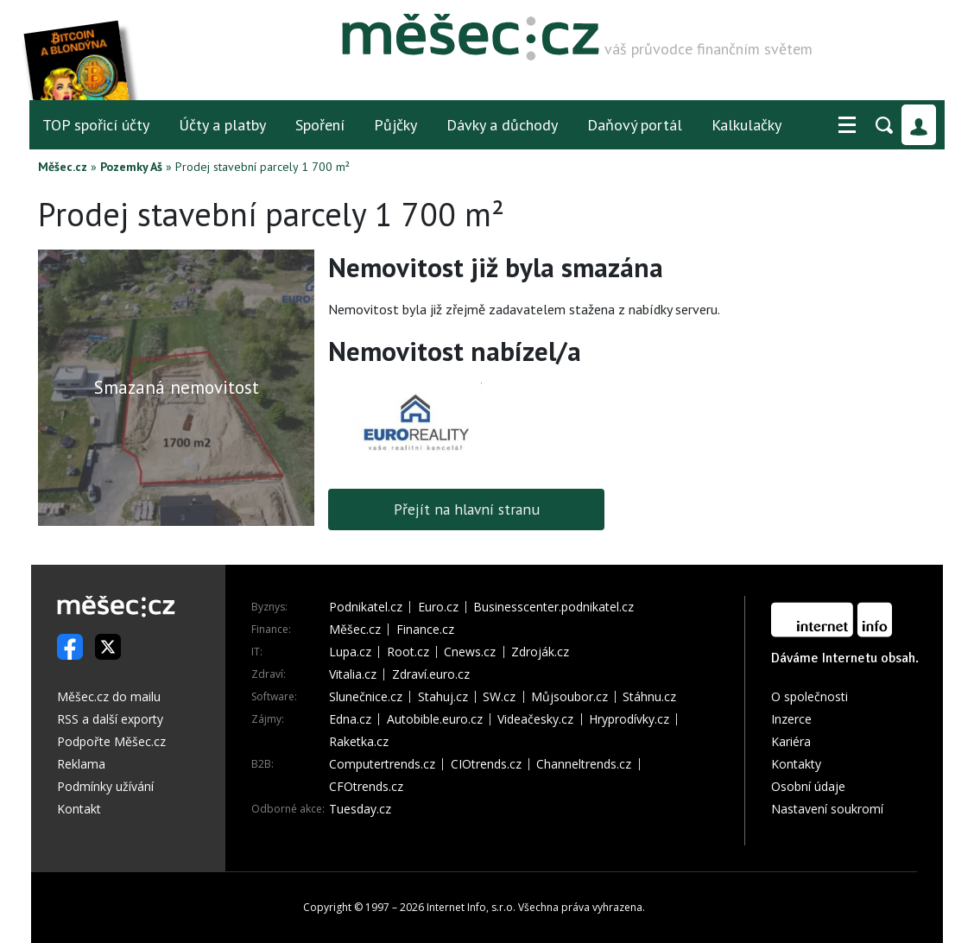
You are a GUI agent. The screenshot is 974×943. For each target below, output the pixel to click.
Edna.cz (350, 719)
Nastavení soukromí (827, 809)
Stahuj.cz (443, 697)
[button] (847, 125)
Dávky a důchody (502, 125)
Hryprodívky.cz (629, 719)
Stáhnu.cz (649, 697)
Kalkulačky (746, 125)
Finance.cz (425, 629)
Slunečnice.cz (365, 697)
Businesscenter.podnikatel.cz (553, 607)
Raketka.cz (359, 742)
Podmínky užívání (105, 786)
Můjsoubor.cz (569, 697)
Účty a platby (222, 125)
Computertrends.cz (382, 764)
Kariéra (791, 741)
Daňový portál (634, 125)
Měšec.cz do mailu (109, 696)
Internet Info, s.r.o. (471, 907)
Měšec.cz (62, 166)
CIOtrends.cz (486, 764)
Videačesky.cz (535, 719)
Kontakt (79, 809)
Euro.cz (438, 607)
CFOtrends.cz (366, 787)
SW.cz (499, 697)
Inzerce (791, 719)
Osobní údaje (808, 786)
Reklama (81, 764)
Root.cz (408, 652)
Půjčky (395, 125)
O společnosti (809, 696)
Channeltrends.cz (583, 764)
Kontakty (796, 764)
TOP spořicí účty (95, 125)
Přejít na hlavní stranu (467, 509)
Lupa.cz (350, 652)
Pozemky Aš (131, 166)
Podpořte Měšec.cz (111, 741)
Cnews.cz (470, 652)
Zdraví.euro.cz (431, 674)
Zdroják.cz (540, 652)
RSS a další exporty (110, 719)
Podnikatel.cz (365, 607)
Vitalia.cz (352, 674)
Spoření (320, 125)
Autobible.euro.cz (435, 719)
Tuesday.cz (360, 809)
